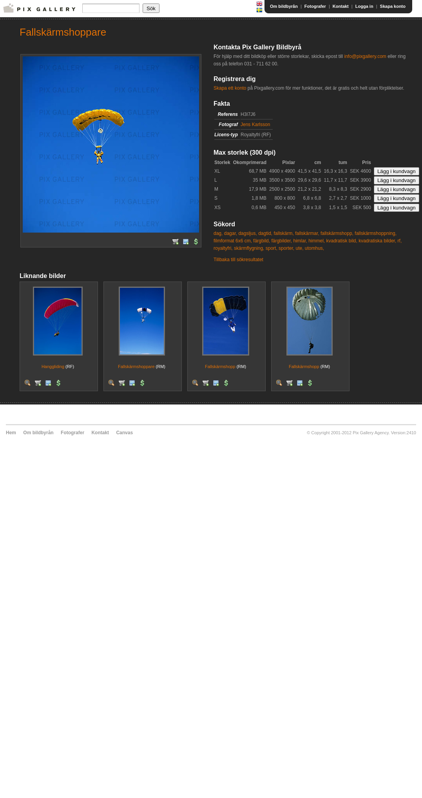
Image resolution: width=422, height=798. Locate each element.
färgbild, (261, 241)
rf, (400, 241)
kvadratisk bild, (341, 241)
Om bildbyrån (284, 6)
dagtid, (265, 233)
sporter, (286, 248)
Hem (11, 432)
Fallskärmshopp (220, 366)
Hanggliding (53, 366)
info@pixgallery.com (365, 56)
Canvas (124, 432)
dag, (218, 233)
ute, (299, 248)
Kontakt (341, 6)
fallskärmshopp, (337, 233)
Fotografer (315, 6)
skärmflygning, (249, 248)
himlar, (300, 241)
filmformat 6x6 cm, (233, 241)
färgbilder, (281, 241)
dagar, (230, 233)
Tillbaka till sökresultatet (238, 259)
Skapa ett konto (230, 88)
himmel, (316, 241)
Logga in (364, 6)
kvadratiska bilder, (377, 241)
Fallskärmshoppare (136, 366)
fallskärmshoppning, (376, 233)
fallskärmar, (307, 233)
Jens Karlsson (255, 124)
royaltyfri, (223, 248)
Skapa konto (393, 6)
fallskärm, (284, 233)
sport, (271, 248)
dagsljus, (247, 233)
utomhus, (314, 248)
